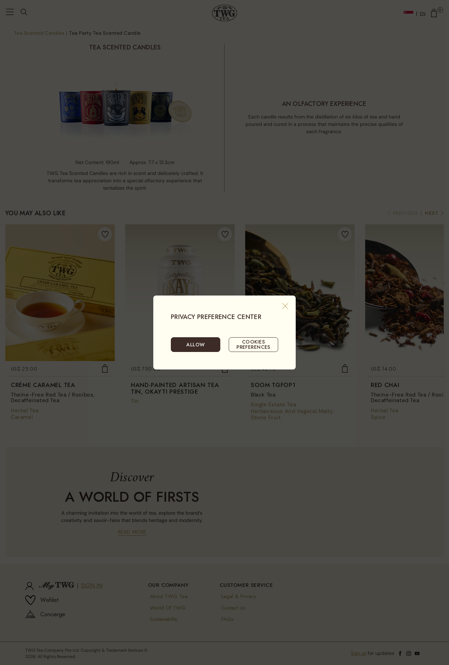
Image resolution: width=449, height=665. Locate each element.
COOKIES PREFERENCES (253, 344)
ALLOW (195, 344)
